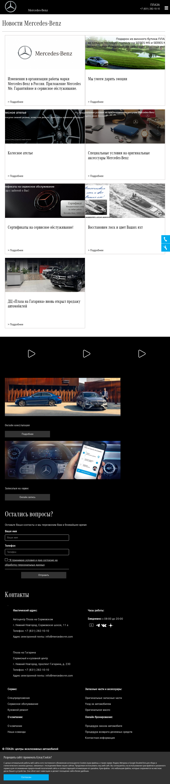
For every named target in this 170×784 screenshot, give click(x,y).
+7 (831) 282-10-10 (150, 9)
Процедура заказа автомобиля (103, 725)
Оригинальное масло (97, 709)
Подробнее (27, 434)
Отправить (43, 575)
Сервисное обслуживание (23, 703)
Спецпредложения (19, 698)
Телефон (10, 545)
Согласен (26, 777)
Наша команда (17, 731)
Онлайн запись (27, 497)
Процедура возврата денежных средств (108, 731)
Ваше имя (11, 531)
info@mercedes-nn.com (59, 636)
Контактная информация (100, 737)
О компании (15, 725)
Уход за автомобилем (98, 703)
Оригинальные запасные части (103, 698)
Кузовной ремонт (18, 709)
